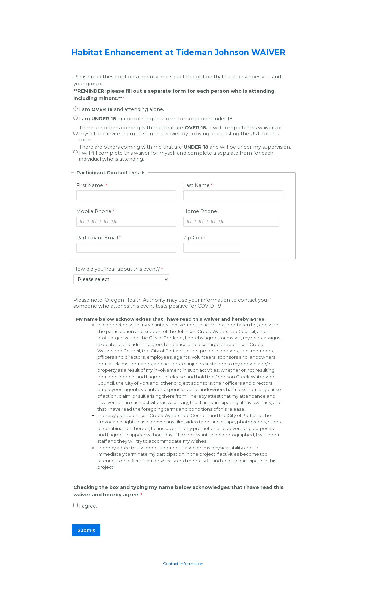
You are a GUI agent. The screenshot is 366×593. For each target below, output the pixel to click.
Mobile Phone (93, 211)
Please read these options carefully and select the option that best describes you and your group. (177, 87)
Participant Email (97, 238)
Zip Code (194, 238)
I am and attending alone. (121, 109)
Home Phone (200, 211)
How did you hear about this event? (116, 269)
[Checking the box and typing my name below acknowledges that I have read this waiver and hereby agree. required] (183, 492)
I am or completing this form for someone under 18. (156, 119)
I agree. (88, 506)
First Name (90, 185)
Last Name (196, 185)
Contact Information (183, 563)
